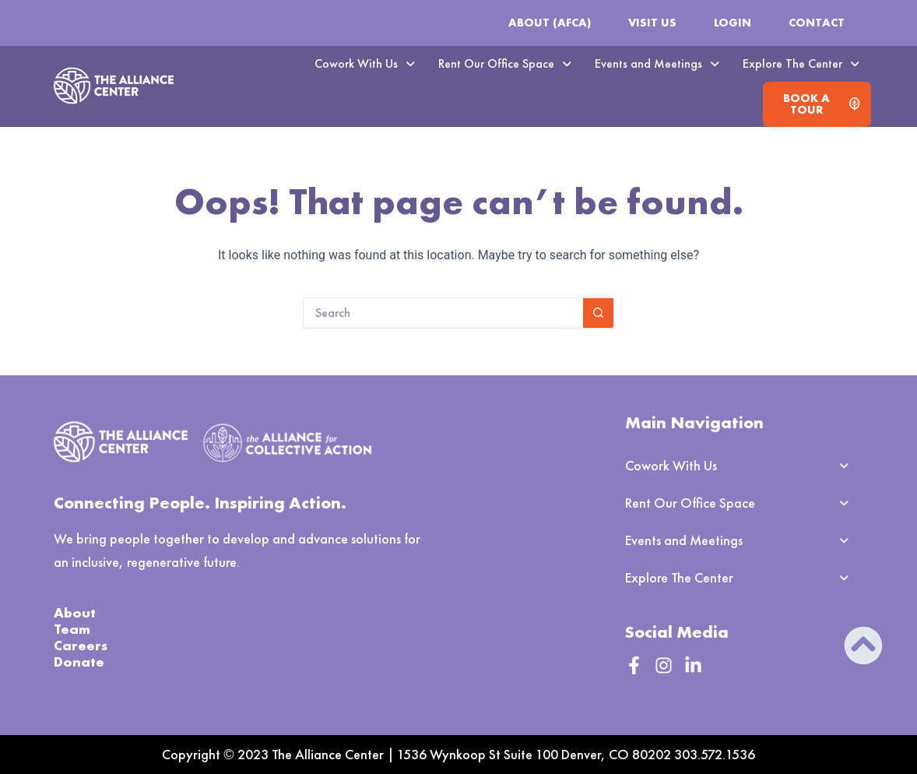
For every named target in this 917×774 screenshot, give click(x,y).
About (75, 612)
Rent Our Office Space (504, 63)
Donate (79, 661)
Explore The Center (801, 63)
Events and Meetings (657, 63)
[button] (365, 64)
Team (72, 629)
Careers (80, 645)
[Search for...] (443, 313)
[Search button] (598, 313)
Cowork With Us (364, 63)
